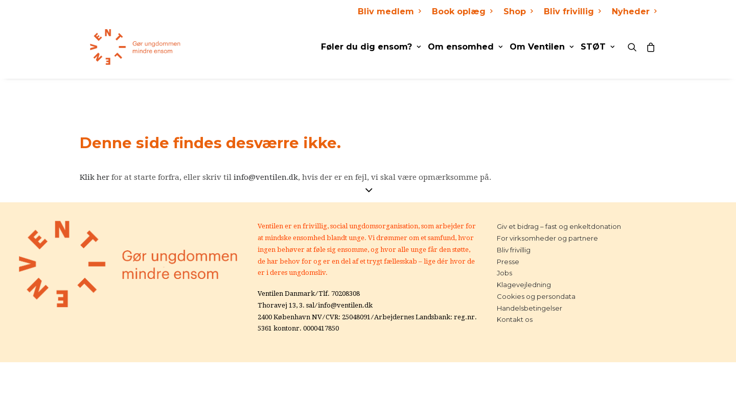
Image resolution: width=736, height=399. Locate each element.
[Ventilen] (125, 47)
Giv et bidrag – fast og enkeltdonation (559, 226)
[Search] (634, 47)
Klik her (94, 177)
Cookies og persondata (536, 296)
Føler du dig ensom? (371, 47)
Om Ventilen (541, 47)
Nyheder (634, 11)
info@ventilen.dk (266, 177)
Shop (518, 11)
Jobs (504, 273)
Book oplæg (462, 11)
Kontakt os (515, 319)
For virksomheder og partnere (547, 238)
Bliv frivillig (572, 11)
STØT (597, 47)
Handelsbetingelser (529, 308)
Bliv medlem (389, 11)
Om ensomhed (465, 47)
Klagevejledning (524, 284)
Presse (508, 261)
